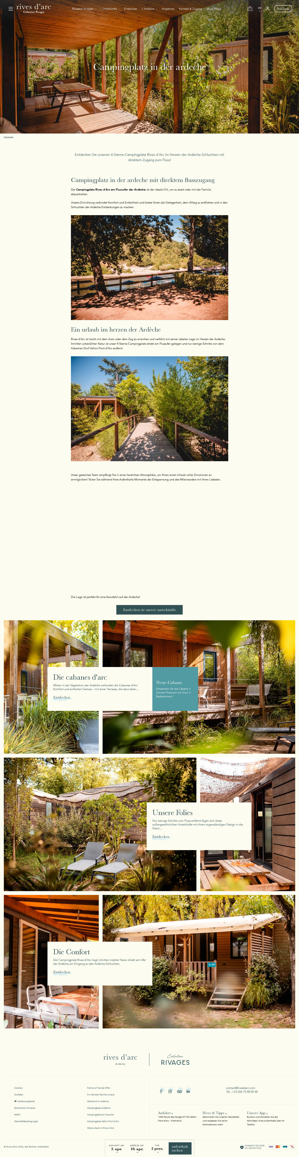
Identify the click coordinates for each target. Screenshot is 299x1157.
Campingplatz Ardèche (98, 1108)
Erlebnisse (130, 9)
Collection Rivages (170, 1059)
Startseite (9, 137)
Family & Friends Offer (98, 1087)
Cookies (18, 1087)
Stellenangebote (26, 1101)
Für (157, 1146)
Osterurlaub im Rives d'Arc (100, 1128)
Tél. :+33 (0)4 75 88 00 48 (242, 1092)
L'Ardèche (148, 9)
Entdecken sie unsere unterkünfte (149, 609)
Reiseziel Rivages (82, 9)
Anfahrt (164, 1113)
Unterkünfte (109, 9)
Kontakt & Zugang (190, 9)
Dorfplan (18, 1094)
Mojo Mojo (214, 9)
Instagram (170, 1090)
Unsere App (256, 1113)
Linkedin (188, 1090)
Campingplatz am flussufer (100, 1114)
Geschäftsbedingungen (26, 1121)
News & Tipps (213, 1113)
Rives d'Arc (123, 1059)
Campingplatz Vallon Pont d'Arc (103, 1121)
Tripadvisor (180, 1090)
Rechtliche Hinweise (24, 1108)
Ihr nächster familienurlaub (100, 1094)
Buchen (283, 8)
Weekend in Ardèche (98, 1101)
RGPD (17, 1114)
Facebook (162, 1090)
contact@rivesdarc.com (240, 1088)
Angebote (168, 9)
